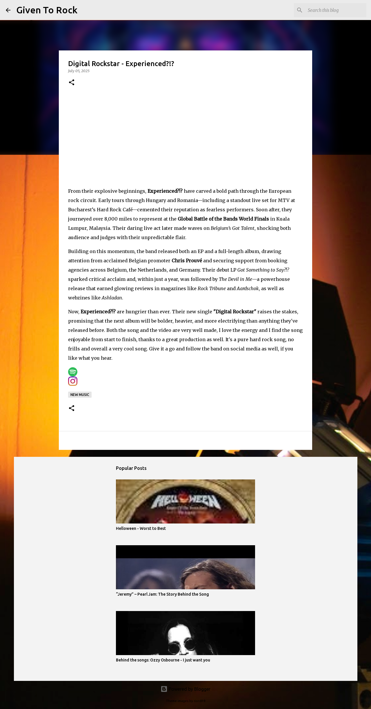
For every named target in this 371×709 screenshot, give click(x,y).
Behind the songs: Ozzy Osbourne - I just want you (163, 660)
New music (79, 395)
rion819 (199, 701)
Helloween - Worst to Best (141, 528)
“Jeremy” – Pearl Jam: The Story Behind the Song (162, 594)
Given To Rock (46, 10)
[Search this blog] (335, 10)
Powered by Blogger (185, 689)
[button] (71, 83)
